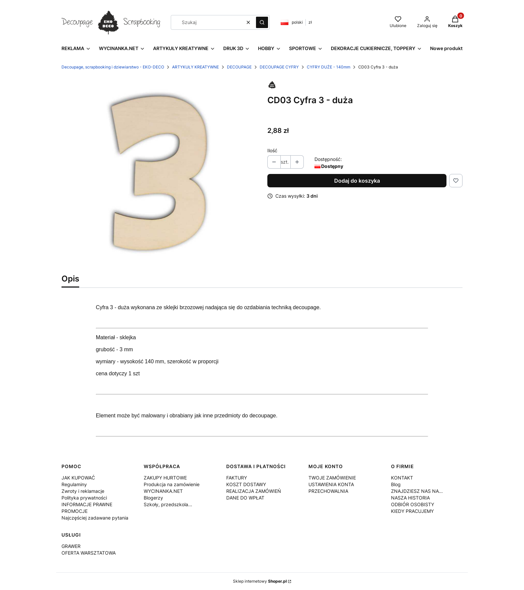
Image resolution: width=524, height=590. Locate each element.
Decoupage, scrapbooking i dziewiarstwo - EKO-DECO (112, 66)
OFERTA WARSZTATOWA (88, 553)
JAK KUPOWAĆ (78, 477)
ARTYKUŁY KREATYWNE (195, 66)
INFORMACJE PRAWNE (86, 504)
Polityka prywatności (84, 498)
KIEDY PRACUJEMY (412, 511)
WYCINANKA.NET (163, 491)
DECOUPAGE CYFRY (279, 66)
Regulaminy (74, 484)
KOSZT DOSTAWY (246, 484)
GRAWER (71, 546)
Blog (396, 484)
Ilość (272, 150)
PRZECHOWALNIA (328, 491)
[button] (262, 22)
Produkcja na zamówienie (172, 484)
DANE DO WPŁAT (245, 498)
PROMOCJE (74, 511)
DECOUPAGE (239, 66)
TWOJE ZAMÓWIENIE (332, 477)
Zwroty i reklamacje (82, 491)
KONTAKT (402, 477)
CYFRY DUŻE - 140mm (328, 66)
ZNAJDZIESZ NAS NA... (417, 491)
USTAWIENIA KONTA (331, 484)
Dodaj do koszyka (357, 180)
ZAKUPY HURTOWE (165, 477)
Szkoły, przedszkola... (168, 504)
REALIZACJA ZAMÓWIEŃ (253, 491)
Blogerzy (153, 498)
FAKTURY (236, 477)
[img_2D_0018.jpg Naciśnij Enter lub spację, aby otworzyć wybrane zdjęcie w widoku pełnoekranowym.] (159, 173)
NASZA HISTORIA (410, 498)
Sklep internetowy (260, 581)
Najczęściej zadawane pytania (94, 518)
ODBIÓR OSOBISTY (412, 504)
